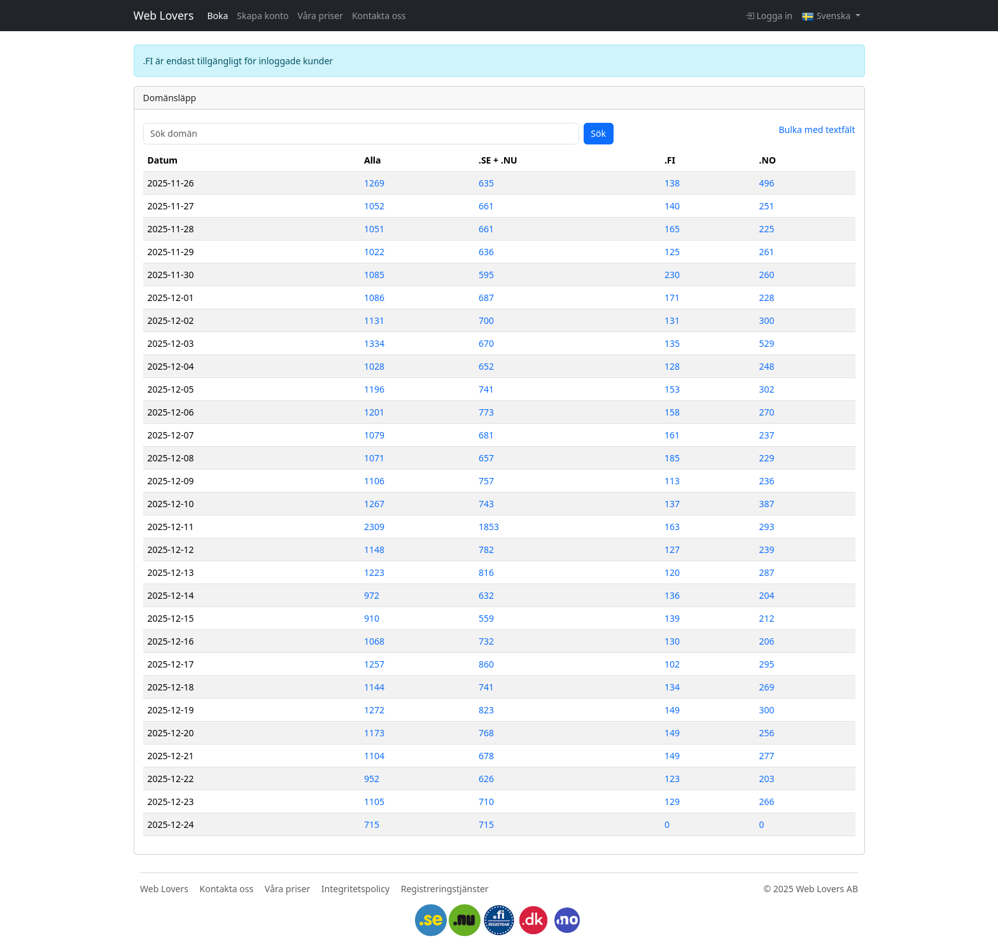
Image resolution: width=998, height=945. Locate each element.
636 (486, 252)
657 (486, 458)
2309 (374, 527)
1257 (374, 664)
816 (486, 572)
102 (672, 664)
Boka (217, 16)
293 (767, 527)
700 (486, 320)
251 (767, 206)
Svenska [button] (827, 16)
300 (767, 320)
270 (767, 412)
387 (767, 504)
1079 (374, 435)
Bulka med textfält (816, 129)
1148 (374, 549)
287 (767, 572)
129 (672, 801)
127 (672, 549)
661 (486, 206)
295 (767, 664)
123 (672, 779)
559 (486, 618)
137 (672, 504)
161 (672, 435)
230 (672, 275)
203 (767, 779)
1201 (374, 412)
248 (767, 366)
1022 (374, 252)
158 (672, 412)
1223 (374, 572)
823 (486, 710)
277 (767, 756)
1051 (374, 229)
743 (486, 504)
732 (486, 641)
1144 (374, 687)
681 (486, 435)
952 (371, 779)
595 (486, 275)
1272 (374, 710)
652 (486, 366)
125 (672, 252)
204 (767, 595)
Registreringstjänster (445, 889)
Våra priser (320, 16)
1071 (374, 458)
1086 (374, 297)
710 (486, 801)
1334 (374, 343)
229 (767, 458)
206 (767, 641)
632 (486, 595)
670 (486, 343)
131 (672, 320)
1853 (489, 527)
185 (672, 458)
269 (767, 687)
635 (486, 183)
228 (767, 297)
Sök (598, 133)
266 (767, 801)
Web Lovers (164, 15)
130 (672, 641)
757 (486, 481)
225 (767, 229)
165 (672, 229)
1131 (374, 320)
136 (672, 595)
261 (767, 252)
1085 (374, 275)
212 (767, 618)
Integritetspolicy (355, 889)
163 (672, 527)
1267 (374, 504)
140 (672, 206)
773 (486, 412)
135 (672, 343)
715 (371, 824)
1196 (374, 389)
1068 (374, 641)
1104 (374, 756)
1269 (374, 183)
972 (371, 595)
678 (486, 756)
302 (767, 389)
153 (672, 389)
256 (767, 733)
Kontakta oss (379, 16)
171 (672, 297)
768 (486, 733)
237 (767, 435)
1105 (374, 801)
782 (486, 549)
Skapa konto (262, 16)
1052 (374, 206)
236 (767, 481)
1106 (374, 481)
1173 (374, 733)
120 (672, 572)
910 (371, 618)
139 (672, 618)
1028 (374, 366)
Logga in (768, 16)
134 (672, 687)
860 (486, 664)
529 (767, 343)
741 (486, 389)
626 (486, 779)
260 (767, 275)
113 (672, 481)
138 (672, 183)
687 (486, 297)
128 (672, 366)
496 (767, 183)
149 (672, 710)
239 (767, 549)
